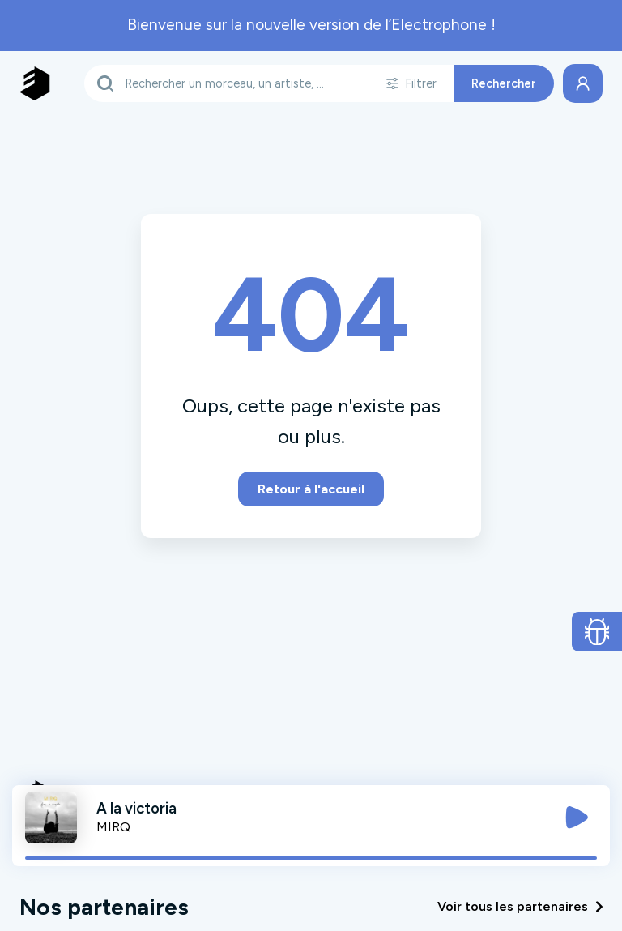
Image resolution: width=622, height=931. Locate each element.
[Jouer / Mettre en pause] (576, 817)
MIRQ (113, 827)
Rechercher (503, 83)
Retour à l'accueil (311, 489)
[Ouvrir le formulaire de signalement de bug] (597, 632)
